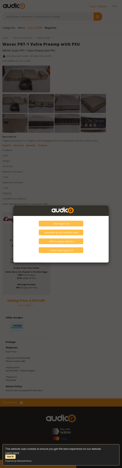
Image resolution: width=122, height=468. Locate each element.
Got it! (10, 456)
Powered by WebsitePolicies (18, 460)
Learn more (12, 452)
